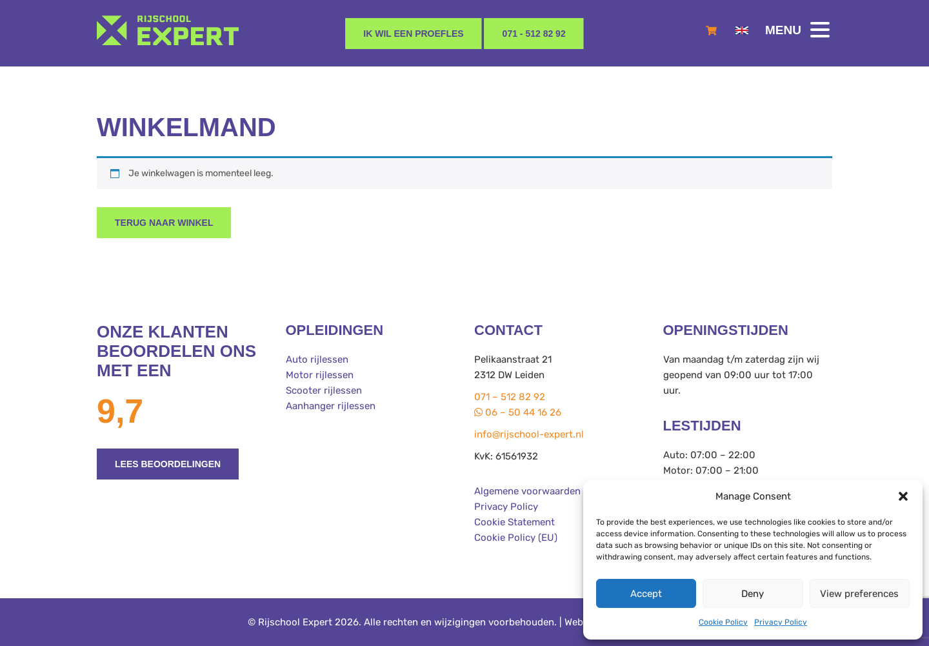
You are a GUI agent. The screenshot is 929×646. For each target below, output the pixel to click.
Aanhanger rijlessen (330, 406)
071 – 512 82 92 (509, 397)
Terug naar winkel (164, 222)
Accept (646, 594)
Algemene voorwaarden (527, 491)
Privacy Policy (780, 622)
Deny (752, 594)
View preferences (859, 594)
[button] (903, 496)
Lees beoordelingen (168, 464)
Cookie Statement (514, 522)
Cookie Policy (723, 622)
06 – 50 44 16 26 (517, 412)
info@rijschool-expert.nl (529, 434)
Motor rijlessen (320, 375)
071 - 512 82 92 (534, 33)
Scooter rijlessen (324, 390)
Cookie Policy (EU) (515, 537)
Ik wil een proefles (413, 33)
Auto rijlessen (317, 359)
